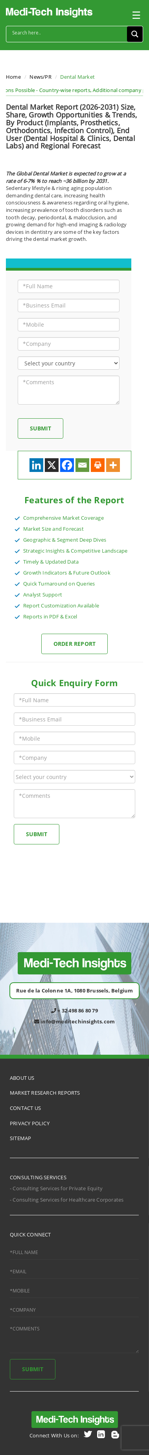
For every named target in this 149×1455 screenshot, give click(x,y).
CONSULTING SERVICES (38, 1177)
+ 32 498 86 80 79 (74, 1010)
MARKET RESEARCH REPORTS (45, 1092)
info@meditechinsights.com (74, 1021)
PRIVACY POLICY (30, 1123)
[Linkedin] (36, 465)
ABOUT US (22, 1077)
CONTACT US (25, 1108)
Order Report (74, 643)
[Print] (98, 465)
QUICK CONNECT (30, 1234)
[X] (52, 465)
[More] (113, 465)
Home (13, 76)
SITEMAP (20, 1138)
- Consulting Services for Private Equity (56, 1188)
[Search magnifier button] (135, 34)
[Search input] (68, 33)
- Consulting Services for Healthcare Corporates (66, 1199)
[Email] (82, 465)
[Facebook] (67, 465)
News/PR (40, 76)
